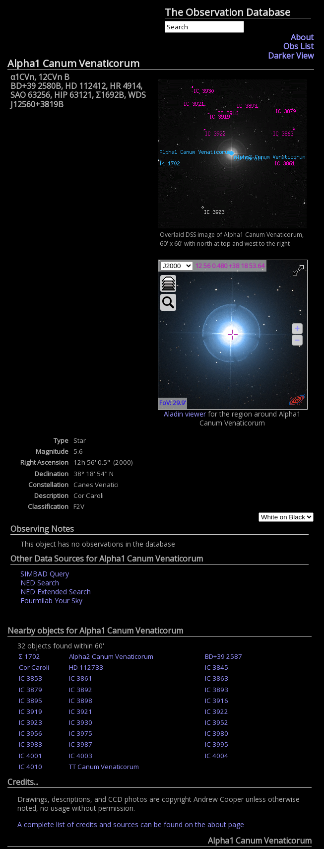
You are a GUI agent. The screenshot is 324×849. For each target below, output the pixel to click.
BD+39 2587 (223, 656)
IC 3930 (80, 722)
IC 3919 (30, 711)
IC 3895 (30, 700)
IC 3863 (216, 678)
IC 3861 (80, 678)
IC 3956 (30, 733)
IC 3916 (216, 700)
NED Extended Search (55, 591)
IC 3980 (216, 733)
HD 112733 (86, 667)
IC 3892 (80, 689)
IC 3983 (30, 744)
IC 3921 (80, 711)
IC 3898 (80, 700)
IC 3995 (216, 744)
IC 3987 (80, 744)
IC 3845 (216, 667)
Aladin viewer (185, 414)
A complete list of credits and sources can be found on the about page (130, 824)
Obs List (298, 46)
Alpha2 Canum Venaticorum (111, 656)
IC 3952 (216, 722)
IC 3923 (30, 722)
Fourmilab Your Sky (51, 600)
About (302, 37)
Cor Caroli (34, 667)
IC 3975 (80, 733)
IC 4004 (216, 755)
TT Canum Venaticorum (104, 766)
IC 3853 (30, 678)
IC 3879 (30, 689)
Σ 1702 (29, 656)
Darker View (291, 55)
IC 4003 (80, 755)
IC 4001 (30, 755)
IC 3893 (216, 689)
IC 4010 (30, 766)
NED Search (39, 582)
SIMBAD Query (44, 573)
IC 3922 (216, 711)
